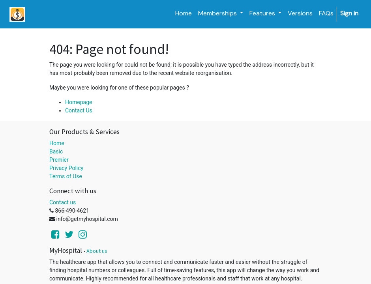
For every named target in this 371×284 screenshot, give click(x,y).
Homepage (78, 102)
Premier (59, 160)
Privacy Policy (66, 168)
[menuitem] (183, 13)
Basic (56, 151)
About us (96, 250)
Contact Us (78, 110)
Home (56, 143)
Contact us (62, 202)
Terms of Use (65, 176)
